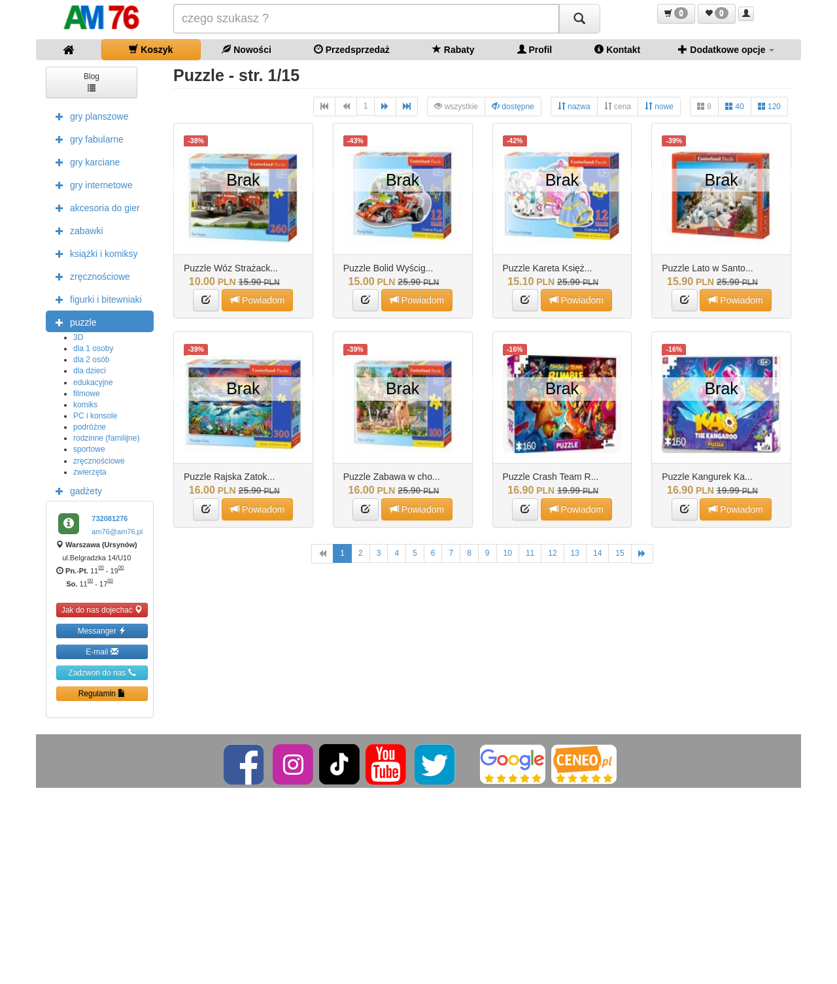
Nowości (246, 49)
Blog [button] (91, 81)
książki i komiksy (93, 253)
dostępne (513, 106)
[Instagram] (293, 763)
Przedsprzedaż (352, 49)
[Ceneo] (584, 763)
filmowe (86, 393)
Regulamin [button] (102, 693)
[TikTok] (339, 763)
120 (769, 106)
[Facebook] (244, 763)
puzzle (72, 321)
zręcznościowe (89, 276)
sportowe (89, 449)
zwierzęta (90, 472)
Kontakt (617, 49)
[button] (676, 14)
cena (617, 106)
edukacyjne (93, 382)
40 (734, 106)
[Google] (512, 763)
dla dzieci (89, 370)
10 (508, 553)
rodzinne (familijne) (106, 438)
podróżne (89, 427)
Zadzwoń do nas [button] (101, 672)
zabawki (76, 230)
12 (552, 553)
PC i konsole (95, 415)
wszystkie (456, 106)
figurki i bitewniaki (95, 299)
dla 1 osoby (93, 348)
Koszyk (151, 49)
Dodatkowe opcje (726, 49)
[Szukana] (366, 18)
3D (78, 337)
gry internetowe (91, 184)
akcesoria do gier (94, 207)
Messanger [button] (102, 631)
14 (597, 553)
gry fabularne (86, 138)
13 (575, 553)
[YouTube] (386, 763)
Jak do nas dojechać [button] (102, 610)
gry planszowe (89, 116)
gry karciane (84, 161)
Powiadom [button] (257, 299)
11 (530, 553)
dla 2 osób (91, 359)
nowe (659, 106)
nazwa (574, 106)
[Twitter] (435, 763)
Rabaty (453, 49)
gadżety (75, 490)
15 (619, 553)
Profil (535, 49)
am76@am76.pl (117, 531)
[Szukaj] (579, 18)
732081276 (110, 518)
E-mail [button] (102, 651)
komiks (85, 404)
